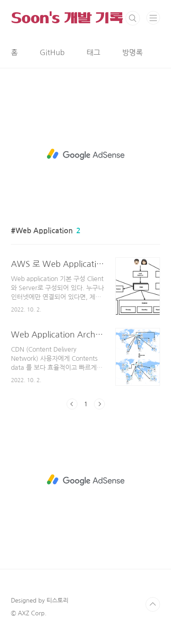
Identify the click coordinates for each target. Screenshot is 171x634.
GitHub (52, 52)
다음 (99, 404)
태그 (93, 52)
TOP (152, 604)
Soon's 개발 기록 (67, 18)
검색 (133, 18)
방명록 (132, 52)
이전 (72, 404)
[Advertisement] (85, 154)
